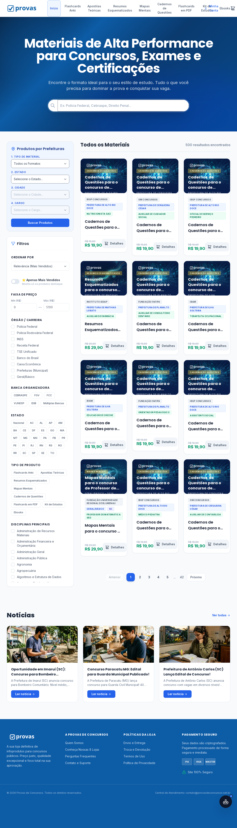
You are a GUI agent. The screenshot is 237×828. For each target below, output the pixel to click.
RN (41, 445)
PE (15, 445)
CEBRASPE (20, 395)
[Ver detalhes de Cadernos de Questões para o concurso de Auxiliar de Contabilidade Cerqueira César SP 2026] (217, 544)
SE (42, 453)
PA (45, 437)
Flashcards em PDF (186, 8)
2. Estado (18, 172)
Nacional (18, 422)
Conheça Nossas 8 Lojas (82, 749)
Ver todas (221, 615)
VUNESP (19, 403)
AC (32, 422)
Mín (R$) (16, 300)
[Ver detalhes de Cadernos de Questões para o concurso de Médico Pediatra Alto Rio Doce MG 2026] (165, 544)
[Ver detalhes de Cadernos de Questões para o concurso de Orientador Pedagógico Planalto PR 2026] (165, 442)
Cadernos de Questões (164, 8)
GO (52, 430)
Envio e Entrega (134, 743)
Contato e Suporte (78, 763)
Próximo (196, 577)
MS (25, 437)
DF (33, 430)
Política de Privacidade (139, 763)
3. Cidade (18, 187)
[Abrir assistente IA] (225, 801)
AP (50, 422)
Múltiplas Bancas (53, 403)
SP (33, 453)
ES (42, 430)
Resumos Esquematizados (120, 8)
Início (54, 8)
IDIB (33, 403)
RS (50, 445)
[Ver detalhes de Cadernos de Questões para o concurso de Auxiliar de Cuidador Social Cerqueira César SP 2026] (165, 246)
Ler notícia (25, 694)
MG (35, 437)
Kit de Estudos (54, 504)
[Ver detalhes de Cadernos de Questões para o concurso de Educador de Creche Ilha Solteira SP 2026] (114, 445)
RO (60, 445)
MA (62, 430)
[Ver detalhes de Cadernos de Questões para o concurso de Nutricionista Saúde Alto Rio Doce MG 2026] (114, 243)
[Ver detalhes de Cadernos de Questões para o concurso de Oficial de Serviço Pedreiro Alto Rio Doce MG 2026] (217, 246)
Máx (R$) (49, 300)
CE (24, 430)
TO (52, 453)
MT (15, 437)
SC (24, 453)
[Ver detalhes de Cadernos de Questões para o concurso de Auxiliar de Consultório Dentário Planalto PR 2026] (165, 345)
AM (60, 422)
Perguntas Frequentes (80, 756)
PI (23, 445)
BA (15, 430)
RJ (32, 445)
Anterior (114, 577)
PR (63, 437)
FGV (37, 395)
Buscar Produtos (40, 222)
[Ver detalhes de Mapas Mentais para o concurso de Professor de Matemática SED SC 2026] (115, 547)
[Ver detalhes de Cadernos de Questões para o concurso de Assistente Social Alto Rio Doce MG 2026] (217, 445)
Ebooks (18, 512)
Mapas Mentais (145, 8)
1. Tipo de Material (25, 156)
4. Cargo (18, 203)
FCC (49, 395)
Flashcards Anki (73, 8)
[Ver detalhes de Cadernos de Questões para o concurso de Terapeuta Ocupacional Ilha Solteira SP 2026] (217, 345)
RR (15, 453)
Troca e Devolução (137, 749)
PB (54, 437)
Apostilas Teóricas (94, 8)
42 (182, 577)
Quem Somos (74, 743)
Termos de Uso (134, 756)
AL (41, 422)
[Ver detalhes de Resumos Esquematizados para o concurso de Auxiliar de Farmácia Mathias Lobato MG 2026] (115, 345)
